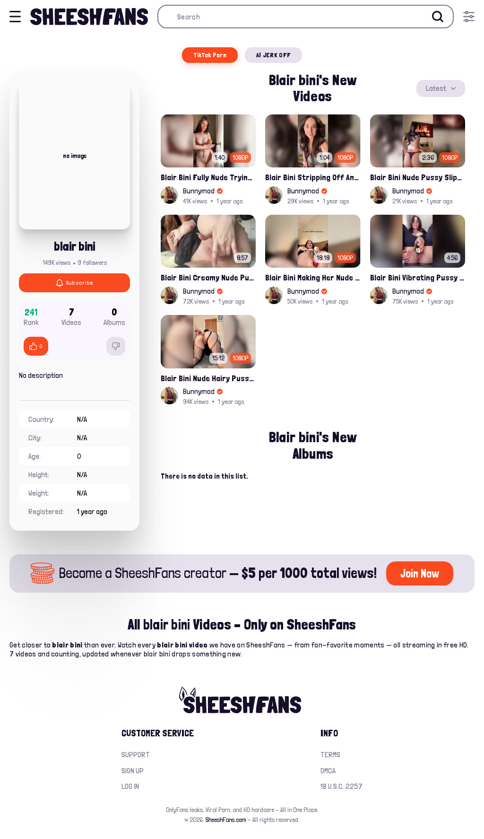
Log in (130, 786)
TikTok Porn (209, 55)
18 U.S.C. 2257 (341, 786)
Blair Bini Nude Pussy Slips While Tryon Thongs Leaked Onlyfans (417, 177)
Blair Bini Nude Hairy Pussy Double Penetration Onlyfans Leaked (208, 378)
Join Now (419, 573)
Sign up (132, 770)
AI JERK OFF (273, 55)
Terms (330, 754)
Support (135, 754)
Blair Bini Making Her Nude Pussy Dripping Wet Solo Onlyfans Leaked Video (312, 277)
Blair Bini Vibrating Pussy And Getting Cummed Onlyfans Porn (417, 277)
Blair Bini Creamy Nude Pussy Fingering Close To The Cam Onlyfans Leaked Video (208, 277)
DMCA (328, 770)
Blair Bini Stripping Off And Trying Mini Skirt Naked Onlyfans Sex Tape (312, 177)
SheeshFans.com (226, 819)
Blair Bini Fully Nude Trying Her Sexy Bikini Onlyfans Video (208, 177)
